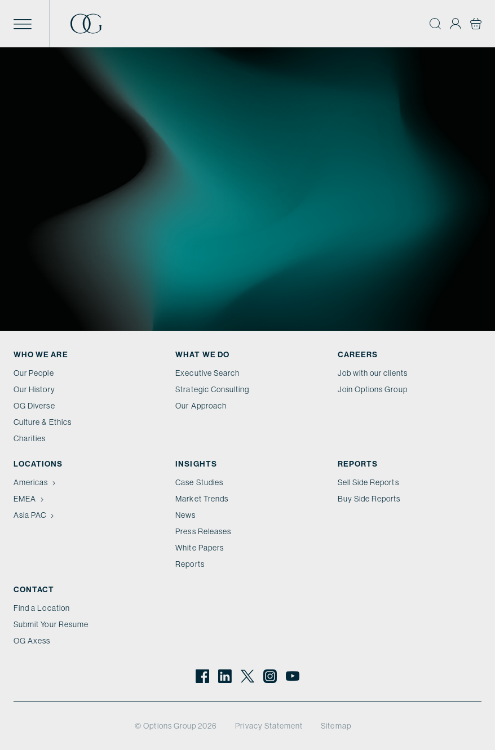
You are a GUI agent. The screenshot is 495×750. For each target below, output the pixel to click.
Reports (189, 564)
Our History (34, 389)
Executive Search (207, 373)
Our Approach (201, 405)
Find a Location (42, 608)
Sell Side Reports (368, 482)
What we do (202, 355)
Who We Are (41, 355)
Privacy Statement (269, 725)
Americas (36, 482)
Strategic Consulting (212, 389)
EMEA (30, 498)
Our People (34, 373)
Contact (34, 589)
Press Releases (203, 531)
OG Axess (32, 640)
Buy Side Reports (369, 498)
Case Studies (199, 482)
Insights (195, 464)
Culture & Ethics (43, 422)
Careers (358, 355)
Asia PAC (35, 515)
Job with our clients (373, 373)
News (185, 515)
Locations (38, 464)
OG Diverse (34, 405)
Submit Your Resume (51, 624)
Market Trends (201, 498)
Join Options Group (373, 389)
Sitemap (336, 725)
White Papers (199, 547)
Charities (30, 438)
